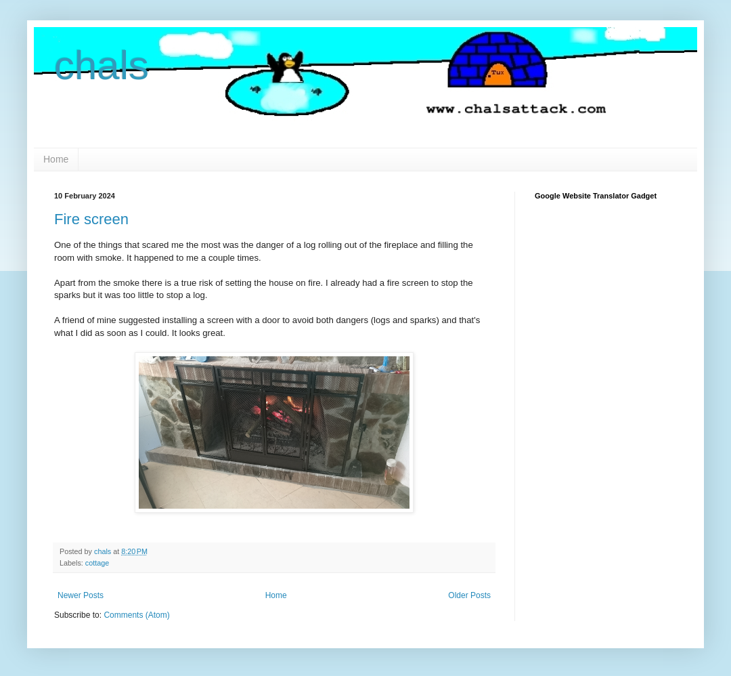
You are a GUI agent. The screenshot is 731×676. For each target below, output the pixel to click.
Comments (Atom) (136, 615)
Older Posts (469, 595)
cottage (97, 563)
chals (101, 65)
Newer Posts (81, 595)
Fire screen (91, 219)
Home (55, 159)
